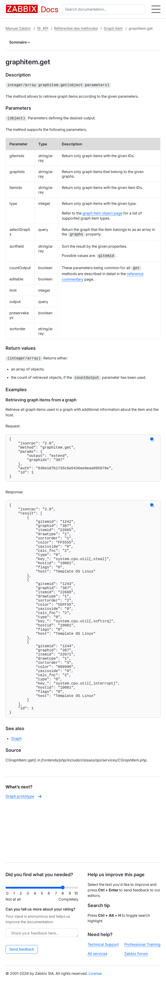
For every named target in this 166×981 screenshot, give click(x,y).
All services (97, 953)
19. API (42, 28)
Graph (16, 793)
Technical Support (103, 944)
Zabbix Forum (136, 953)
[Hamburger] (155, 9)
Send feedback (21, 949)
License (95, 973)
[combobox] (104, 9)
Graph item (113, 28)
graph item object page (102, 212)
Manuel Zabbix (18, 28)
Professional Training (142, 944)
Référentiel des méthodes (76, 28)
